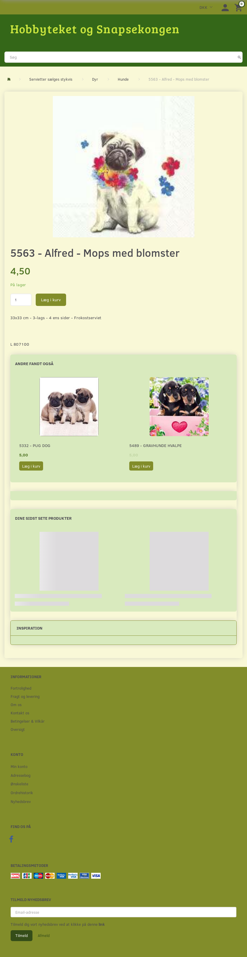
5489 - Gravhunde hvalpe (155, 445)
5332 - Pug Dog (34, 445)
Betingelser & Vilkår (28, 720)
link (101, 924)
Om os (16, 704)
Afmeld (44, 935)
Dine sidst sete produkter (43, 518)
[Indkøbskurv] (239, 7)
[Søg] (239, 57)
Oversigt (18, 729)
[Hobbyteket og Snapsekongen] (95, 29)
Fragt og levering (25, 696)
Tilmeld (21, 935)
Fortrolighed (21, 688)
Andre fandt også (34, 363)
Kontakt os (20, 712)
